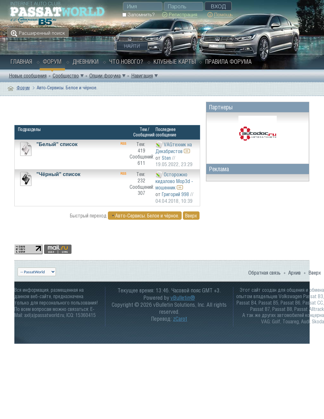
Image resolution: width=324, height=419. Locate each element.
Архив (294, 272)
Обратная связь (264, 272)
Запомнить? (138, 14)
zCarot (180, 318)
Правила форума (228, 61)
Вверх (191, 215)
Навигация (142, 75)
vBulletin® (182, 297)
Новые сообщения (28, 75)
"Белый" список (57, 144)
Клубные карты (175, 61)
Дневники (85, 61)
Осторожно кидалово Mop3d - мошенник (174, 181)
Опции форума (105, 75)
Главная (21, 61)
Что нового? (126, 61)
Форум (52, 61)
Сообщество (66, 75)
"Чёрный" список (58, 174)
